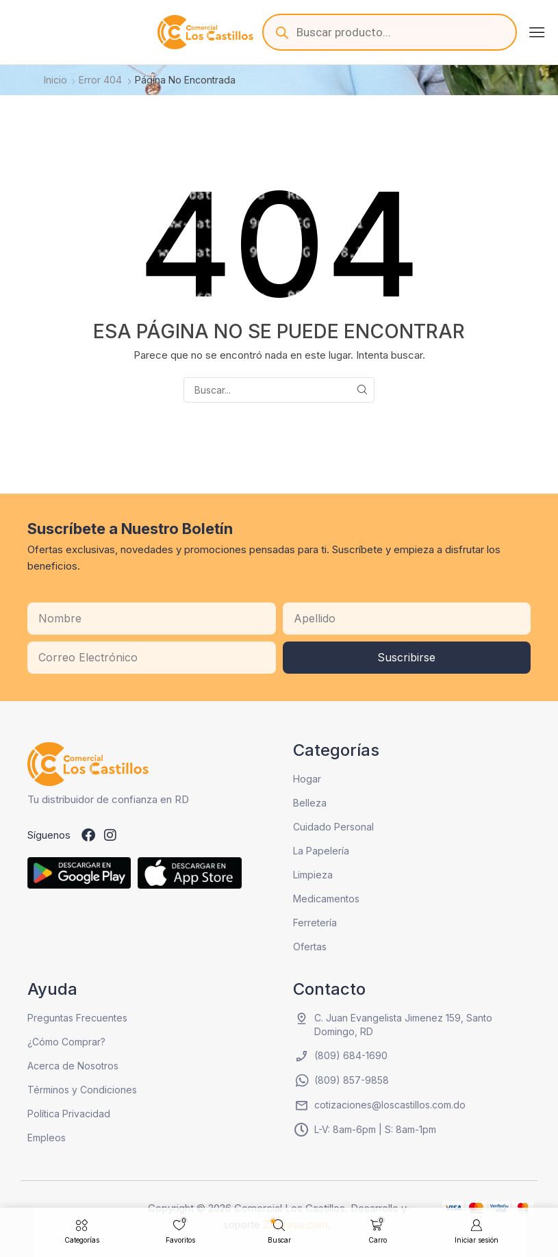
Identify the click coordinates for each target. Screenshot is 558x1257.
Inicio (55, 80)
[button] (537, 32)
